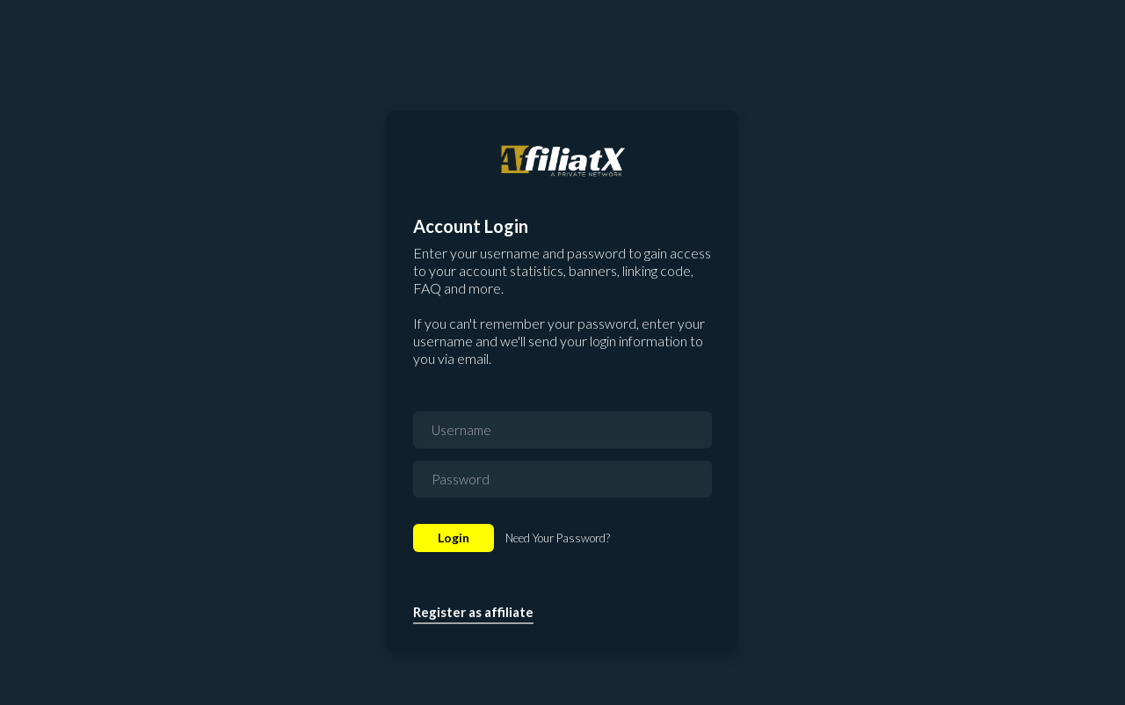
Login (453, 537)
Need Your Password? (557, 538)
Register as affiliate (473, 612)
